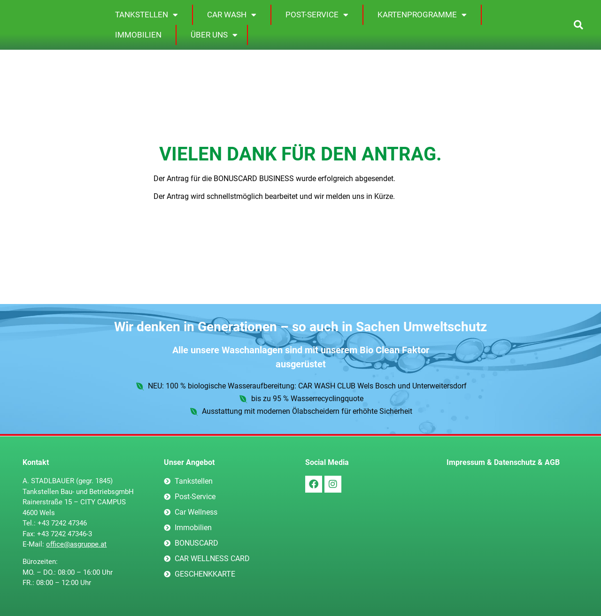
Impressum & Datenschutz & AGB (503, 462)
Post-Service (316, 14)
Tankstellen (146, 14)
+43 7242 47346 (62, 523)
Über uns (214, 35)
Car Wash (231, 14)
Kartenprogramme (422, 14)
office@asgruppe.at (76, 544)
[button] (578, 25)
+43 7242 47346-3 (64, 534)
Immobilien (138, 34)
